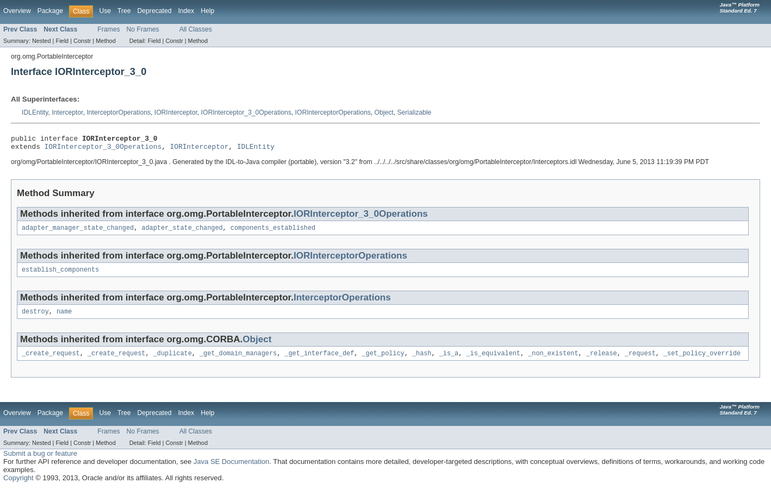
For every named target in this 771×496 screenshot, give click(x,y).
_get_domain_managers (238, 360)
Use (105, 11)
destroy (35, 317)
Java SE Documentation (231, 469)
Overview (17, 11)
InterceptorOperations (118, 112)
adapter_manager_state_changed (78, 232)
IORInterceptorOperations (333, 112)
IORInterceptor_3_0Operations (246, 112)
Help (207, 11)
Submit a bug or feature (40, 461)
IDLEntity (35, 112)
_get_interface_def (319, 360)
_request (640, 360)
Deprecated (155, 11)
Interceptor (67, 112)
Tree (124, 11)
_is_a (449, 360)
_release (601, 360)
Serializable (414, 112)
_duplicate (172, 360)
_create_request (51, 360)
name (64, 317)
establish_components (60, 275)
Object (384, 112)
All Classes (195, 29)
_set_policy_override (702, 360)
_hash (422, 360)
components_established (273, 232)
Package (50, 11)
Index (186, 11)
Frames (108, 29)
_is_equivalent (493, 360)
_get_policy (383, 360)
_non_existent (553, 360)
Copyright (18, 485)
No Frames (143, 29)
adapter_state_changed (181, 232)
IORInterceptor (175, 112)
